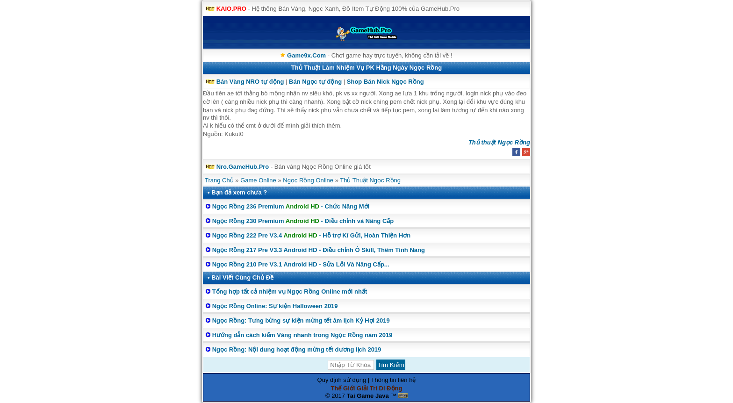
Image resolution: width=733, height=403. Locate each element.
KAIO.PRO (231, 8)
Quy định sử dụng (341, 379)
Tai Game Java (368, 395)
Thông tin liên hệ (393, 379)
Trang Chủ (219, 180)
